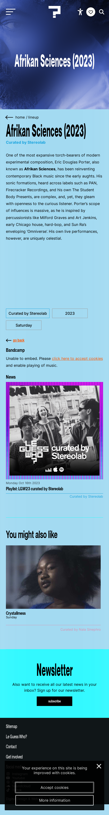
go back (15, 340)
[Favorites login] (90, 12)
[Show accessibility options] (81, 12)
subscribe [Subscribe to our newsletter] (54, 701)
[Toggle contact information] (54, 746)
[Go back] (9, 117)
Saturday (24, 325)
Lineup (33, 117)
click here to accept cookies (77, 358)
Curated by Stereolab (28, 313)
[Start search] (100, 12)
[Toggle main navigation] (9, 12)
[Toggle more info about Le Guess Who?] (54, 736)
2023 (70, 313)
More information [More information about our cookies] (54, 800)
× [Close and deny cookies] (99, 765)
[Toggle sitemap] (54, 726)
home (20, 117)
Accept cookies (54, 787)
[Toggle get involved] (54, 756)
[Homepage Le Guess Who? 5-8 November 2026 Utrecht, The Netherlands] (54, 12)
